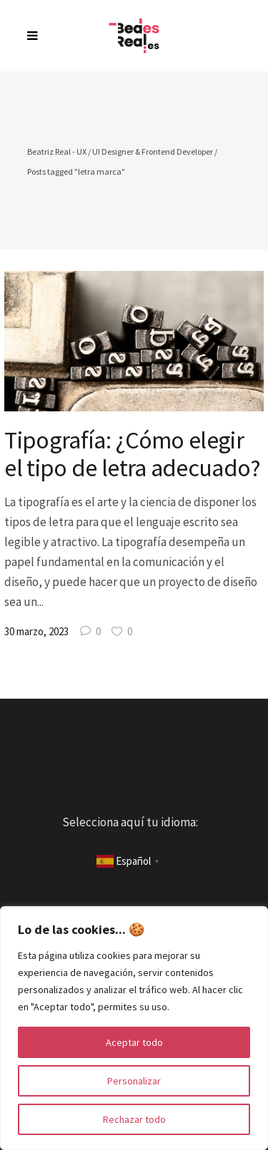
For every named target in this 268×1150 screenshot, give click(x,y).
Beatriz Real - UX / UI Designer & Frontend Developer (120, 152)
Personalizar (134, 1080)
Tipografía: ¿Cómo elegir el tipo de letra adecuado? (132, 454)
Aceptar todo (134, 1042)
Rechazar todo (134, 1119)
